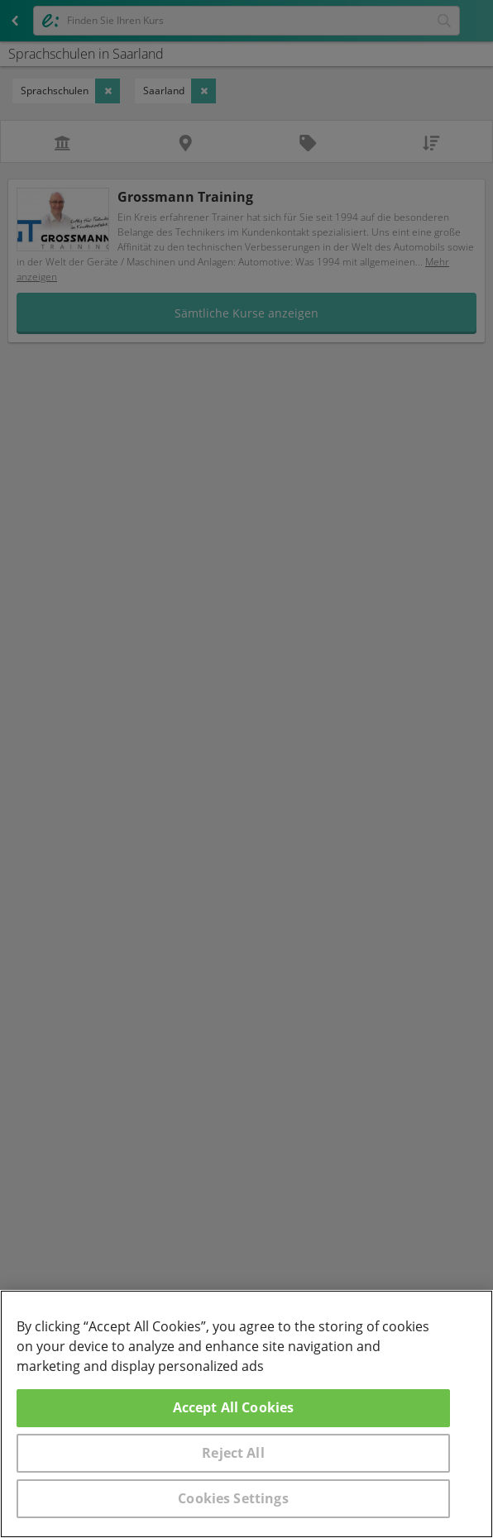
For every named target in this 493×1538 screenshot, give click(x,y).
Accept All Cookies (233, 1407)
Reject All (233, 1453)
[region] (246, 1414)
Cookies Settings (233, 1498)
